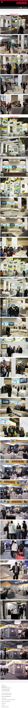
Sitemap (3, 705)
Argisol (21, 4)
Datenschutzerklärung (6, 701)
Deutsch (24, 8)
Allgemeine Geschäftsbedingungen (8, 699)
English (26, 8)
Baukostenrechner (5, 706)
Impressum (4, 703)
